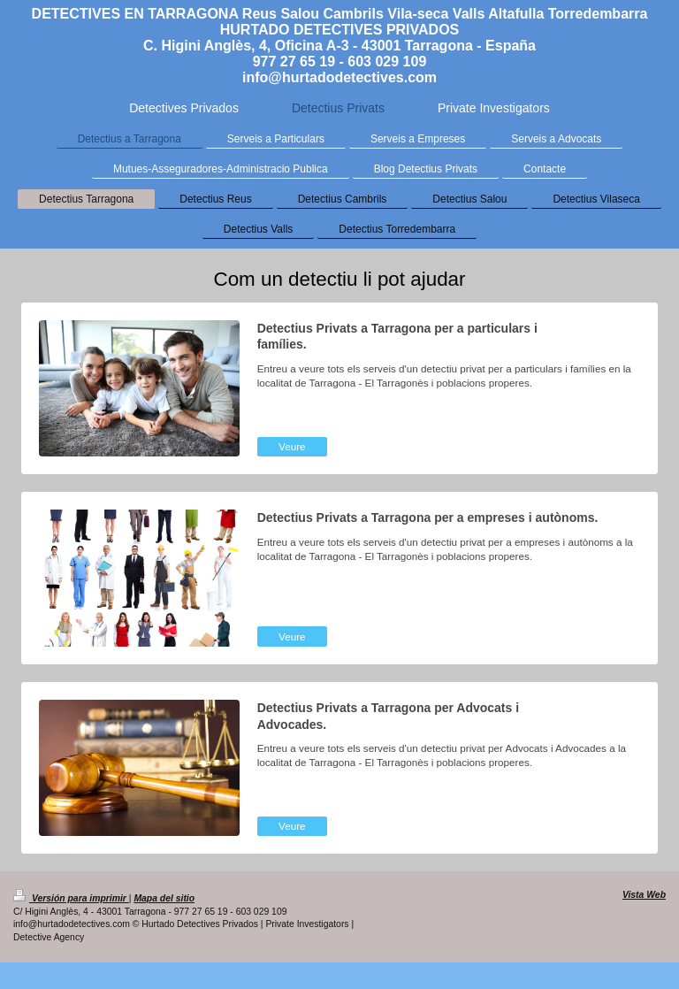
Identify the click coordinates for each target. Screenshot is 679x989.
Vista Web (644, 895)
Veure (292, 446)
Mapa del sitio (164, 898)
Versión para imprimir (71, 898)
